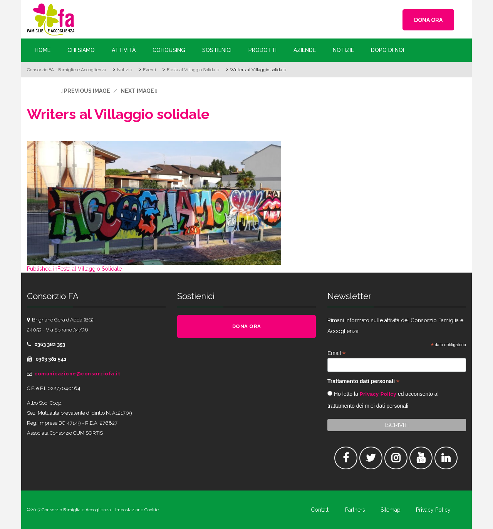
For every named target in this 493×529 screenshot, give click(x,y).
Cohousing (169, 50)
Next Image (137, 91)
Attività (124, 50)
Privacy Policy (378, 394)
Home (42, 50)
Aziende (304, 50)
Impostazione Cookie (137, 509)
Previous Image (87, 91)
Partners (355, 510)
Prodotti (262, 50)
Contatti (320, 510)
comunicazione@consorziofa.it (77, 374)
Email (336, 353)
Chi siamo (81, 50)
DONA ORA (428, 20)
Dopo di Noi (387, 50)
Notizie (343, 50)
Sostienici (216, 50)
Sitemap (391, 510)
